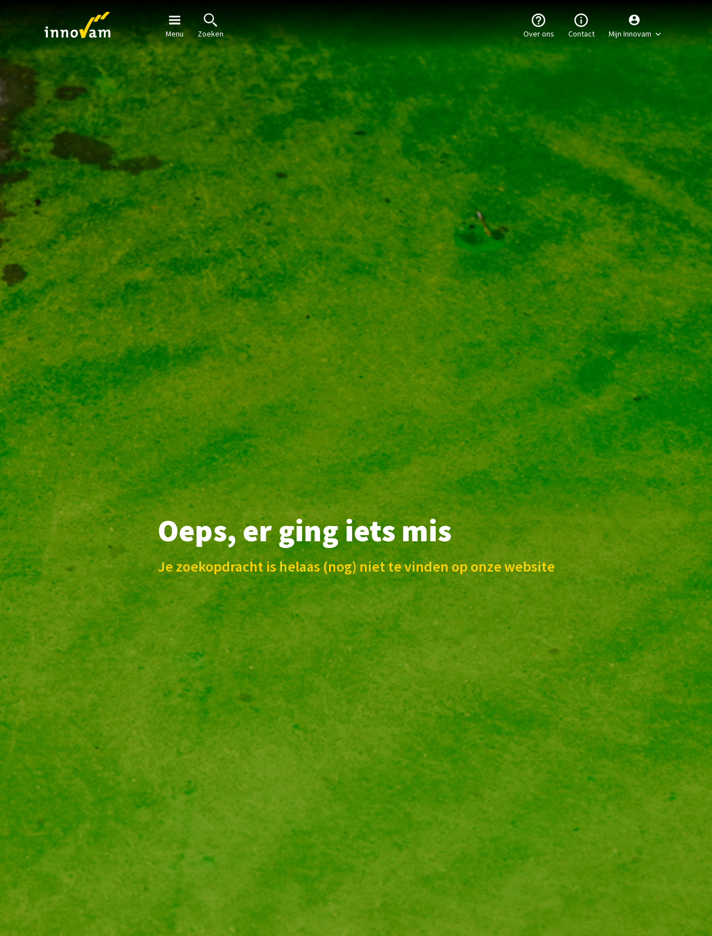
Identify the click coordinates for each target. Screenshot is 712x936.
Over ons (538, 25)
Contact (581, 25)
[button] (635, 25)
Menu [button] (175, 25)
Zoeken (210, 25)
